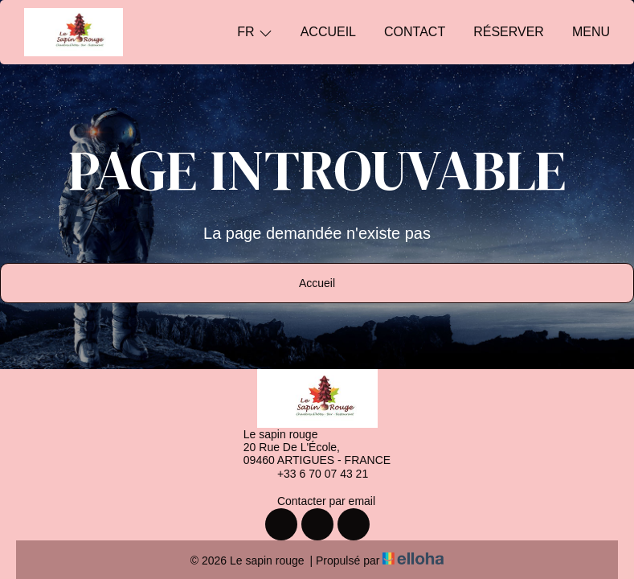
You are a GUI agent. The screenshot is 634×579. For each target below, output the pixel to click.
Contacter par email (317, 501)
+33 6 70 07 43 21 (313, 473)
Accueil (328, 32)
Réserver (508, 32)
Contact (414, 32)
